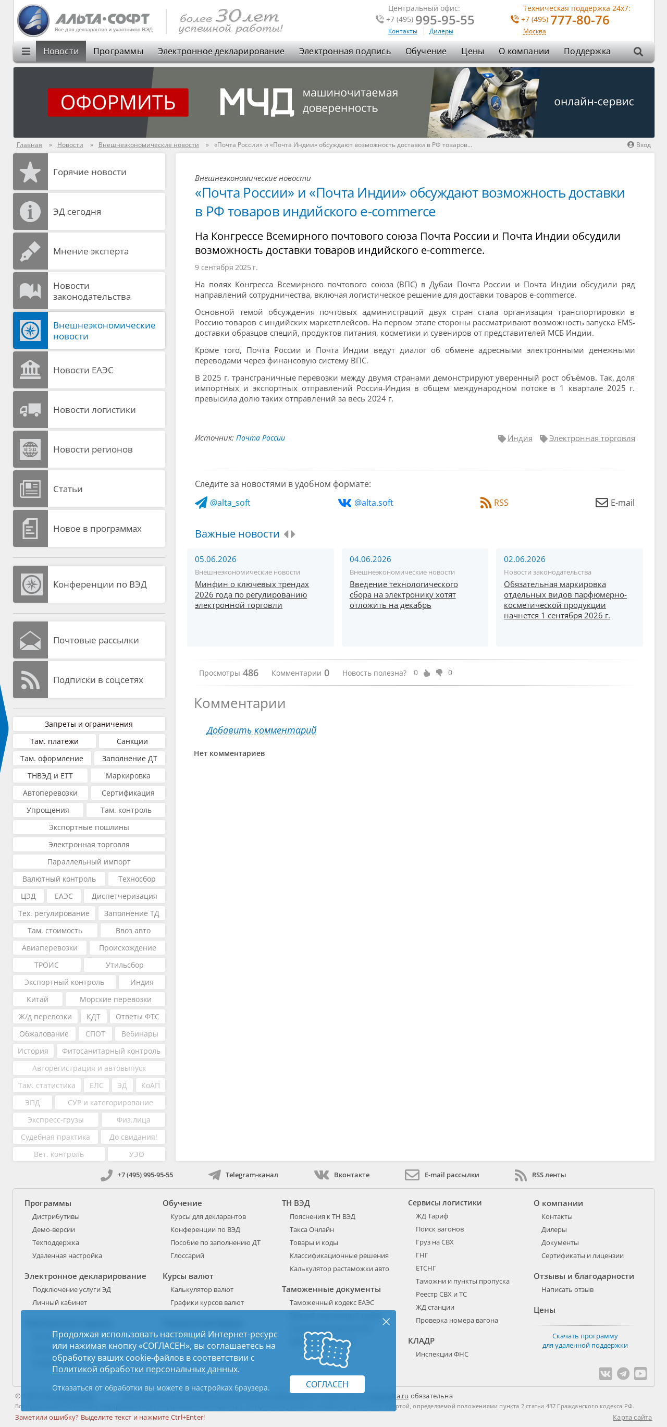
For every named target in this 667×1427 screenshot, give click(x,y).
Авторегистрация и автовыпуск (89, 1068)
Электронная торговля (89, 844)
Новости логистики (94, 410)
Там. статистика (47, 1085)
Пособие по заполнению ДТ (215, 1242)
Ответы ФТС (137, 1016)
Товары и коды (314, 1242)
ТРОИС (46, 965)
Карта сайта (632, 1417)
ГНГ (422, 1255)
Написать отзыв (567, 1289)
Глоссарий (187, 1255)
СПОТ (95, 1034)
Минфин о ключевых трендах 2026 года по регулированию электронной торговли (252, 594)
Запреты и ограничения (89, 724)
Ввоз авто (133, 930)
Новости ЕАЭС (83, 370)
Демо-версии (53, 1229)
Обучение (426, 51)
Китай (37, 999)
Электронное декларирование (221, 51)
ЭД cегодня (77, 211)
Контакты (402, 31)
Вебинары (139, 1034)
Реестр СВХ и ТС (441, 1294)
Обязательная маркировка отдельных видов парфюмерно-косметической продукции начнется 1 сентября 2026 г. (565, 599)
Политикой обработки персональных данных (145, 1369)
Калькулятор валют (201, 1289)
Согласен (327, 1384)
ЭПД (32, 1102)
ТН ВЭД (296, 1203)
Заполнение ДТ (129, 758)
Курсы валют (188, 1276)
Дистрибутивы (56, 1216)
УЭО (136, 1154)
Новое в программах (97, 528)
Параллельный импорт (89, 862)
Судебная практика (55, 1137)
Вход (639, 144)
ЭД (122, 1085)
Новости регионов (93, 449)
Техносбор (137, 879)
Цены (472, 51)
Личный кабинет (59, 1302)
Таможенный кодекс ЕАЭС (332, 1302)
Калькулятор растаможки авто (339, 1268)
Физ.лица (134, 1120)
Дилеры (441, 31)
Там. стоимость (55, 930)
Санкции (132, 741)
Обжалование (44, 1034)
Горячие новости (90, 172)
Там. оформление (51, 758)
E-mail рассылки (442, 1174)
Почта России (260, 438)
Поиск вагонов (440, 1229)
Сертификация (128, 793)
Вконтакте (341, 1174)
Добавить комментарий (261, 730)
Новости (61, 51)
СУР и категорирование (110, 1102)
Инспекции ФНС (442, 1354)
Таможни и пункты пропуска (463, 1281)
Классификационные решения (339, 1255)
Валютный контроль (59, 879)
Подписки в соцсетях (98, 680)
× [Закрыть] (386, 1321)
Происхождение (127, 948)
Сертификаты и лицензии (582, 1255)
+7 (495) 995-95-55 (137, 1174)
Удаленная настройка (67, 1255)
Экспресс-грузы (56, 1120)
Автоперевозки (50, 793)
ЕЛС (97, 1085)
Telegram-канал (243, 1174)
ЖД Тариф (432, 1216)
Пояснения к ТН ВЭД (322, 1216)
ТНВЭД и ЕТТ (50, 775)
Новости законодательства (92, 290)
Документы (560, 1242)
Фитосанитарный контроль (111, 1051)
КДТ (94, 1016)
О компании (524, 51)
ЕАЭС (64, 896)
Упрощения (48, 810)
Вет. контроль (59, 1154)
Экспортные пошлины (89, 827)
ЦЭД (28, 896)
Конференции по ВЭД (100, 584)
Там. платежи (54, 741)
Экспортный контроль (64, 982)
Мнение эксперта (91, 251)
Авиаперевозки (50, 948)
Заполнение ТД (131, 913)
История (33, 1051)
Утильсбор (125, 965)
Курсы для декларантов (208, 1216)
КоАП (150, 1085)
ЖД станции (435, 1307)
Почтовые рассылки (96, 640)
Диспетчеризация (124, 896)
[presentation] (285, 534)
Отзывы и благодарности (584, 1276)
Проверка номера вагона (457, 1320)
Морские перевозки (116, 999)
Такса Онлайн (312, 1229)
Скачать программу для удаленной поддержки (585, 1340)
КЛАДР (421, 1340)
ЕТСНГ (426, 1268)
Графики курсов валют (207, 1302)
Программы (118, 51)
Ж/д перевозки (45, 1016)
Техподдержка (55, 1242)
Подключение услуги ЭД (71, 1289)
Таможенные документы (331, 1289)
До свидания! (133, 1137)
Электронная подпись (345, 51)
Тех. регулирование (54, 913)
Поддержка (587, 51)
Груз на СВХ (435, 1242)
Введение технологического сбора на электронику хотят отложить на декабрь (404, 594)
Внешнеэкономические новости (104, 330)
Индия (142, 982)
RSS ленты (540, 1174)
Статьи (68, 489)
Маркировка (128, 775)
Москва (534, 31)
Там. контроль (126, 810)
